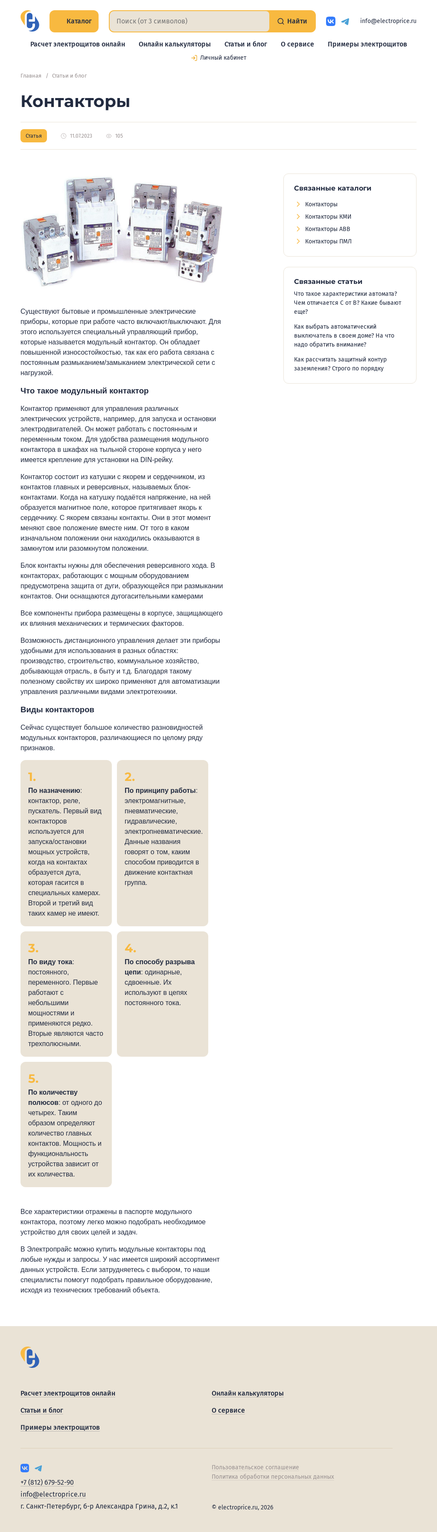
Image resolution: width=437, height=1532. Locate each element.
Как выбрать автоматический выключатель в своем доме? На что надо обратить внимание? (344, 335)
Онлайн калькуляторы (175, 44)
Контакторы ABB (327, 229)
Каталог (74, 21)
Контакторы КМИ (328, 216)
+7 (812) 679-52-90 (47, 1482)
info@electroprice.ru (388, 21)
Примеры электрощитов (367, 44)
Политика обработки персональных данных (273, 1476)
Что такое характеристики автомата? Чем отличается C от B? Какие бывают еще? (347, 302)
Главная (30, 75)
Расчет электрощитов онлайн (77, 44)
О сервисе (297, 44)
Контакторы (321, 204)
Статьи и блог (245, 44)
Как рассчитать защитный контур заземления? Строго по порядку (340, 364)
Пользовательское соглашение (255, 1467)
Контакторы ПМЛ (328, 241)
